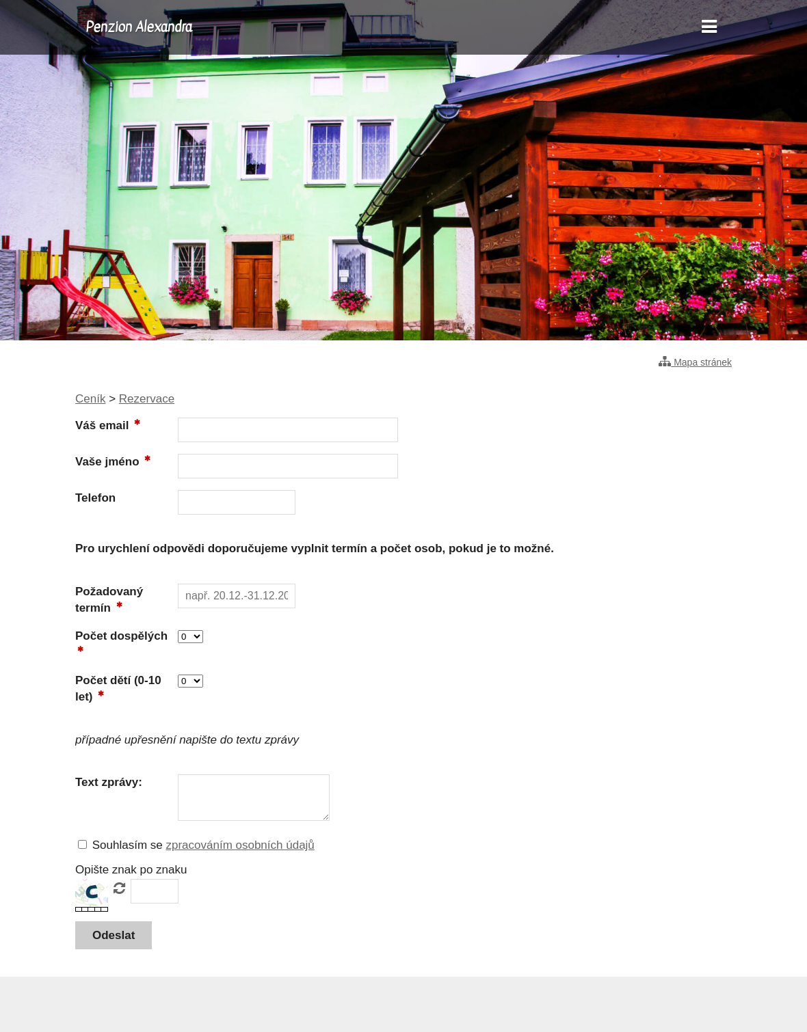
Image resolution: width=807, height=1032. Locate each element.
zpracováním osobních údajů (240, 845)
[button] (113, 935)
